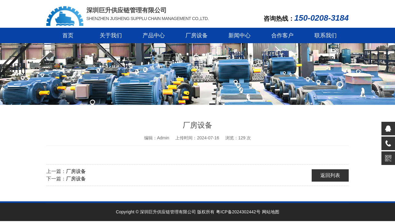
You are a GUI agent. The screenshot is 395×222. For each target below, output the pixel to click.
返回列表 (330, 175)
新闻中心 (239, 35)
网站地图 (270, 211)
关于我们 (111, 35)
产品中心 (154, 35)
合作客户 (282, 35)
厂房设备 (196, 35)
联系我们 (325, 35)
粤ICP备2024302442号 (238, 211)
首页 (67, 35)
